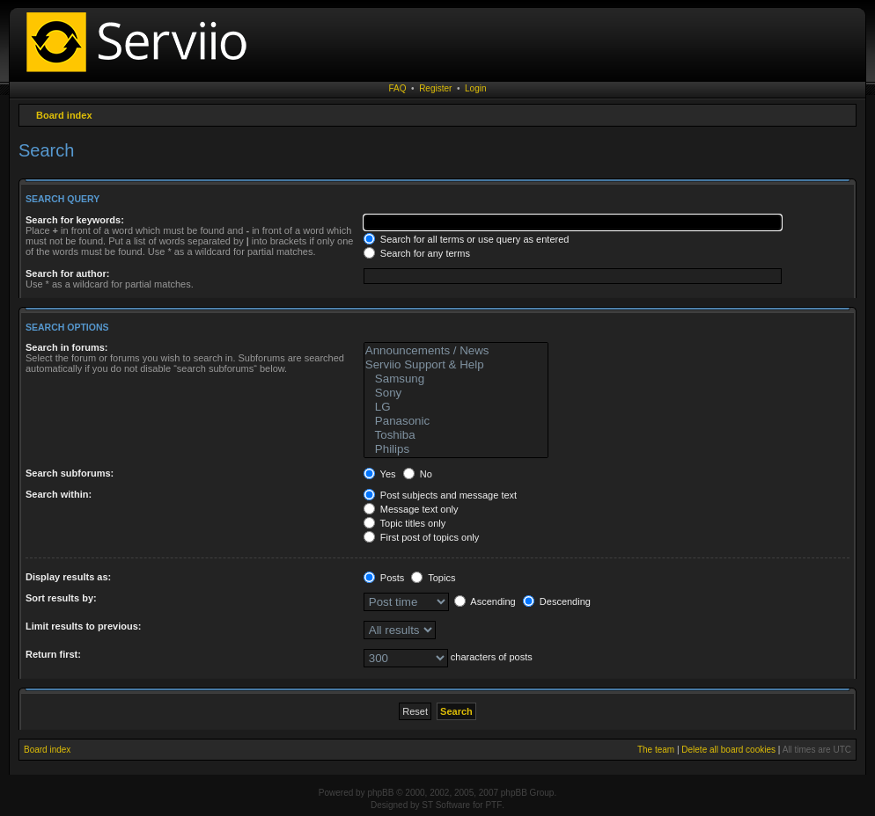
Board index (64, 115)
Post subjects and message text (440, 495)
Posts (384, 577)
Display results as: (68, 577)
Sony (456, 393)
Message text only (411, 509)
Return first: (53, 654)
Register (435, 88)
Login (475, 88)
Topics (433, 577)
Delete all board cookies (728, 749)
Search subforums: (70, 473)
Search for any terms (417, 253)
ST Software (446, 805)
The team (655, 749)
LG (456, 407)
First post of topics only (422, 537)
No (417, 474)
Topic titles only (404, 523)
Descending (557, 601)
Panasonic (456, 421)
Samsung (456, 379)
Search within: (59, 494)
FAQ (398, 88)
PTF (493, 805)
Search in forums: (67, 347)
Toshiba (456, 435)
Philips (456, 449)
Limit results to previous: (83, 626)
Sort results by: (61, 598)
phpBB (380, 793)
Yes (380, 474)
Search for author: (67, 273)
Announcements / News (456, 351)
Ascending (485, 601)
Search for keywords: (75, 220)
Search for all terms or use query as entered (467, 239)
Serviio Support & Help (456, 365)
